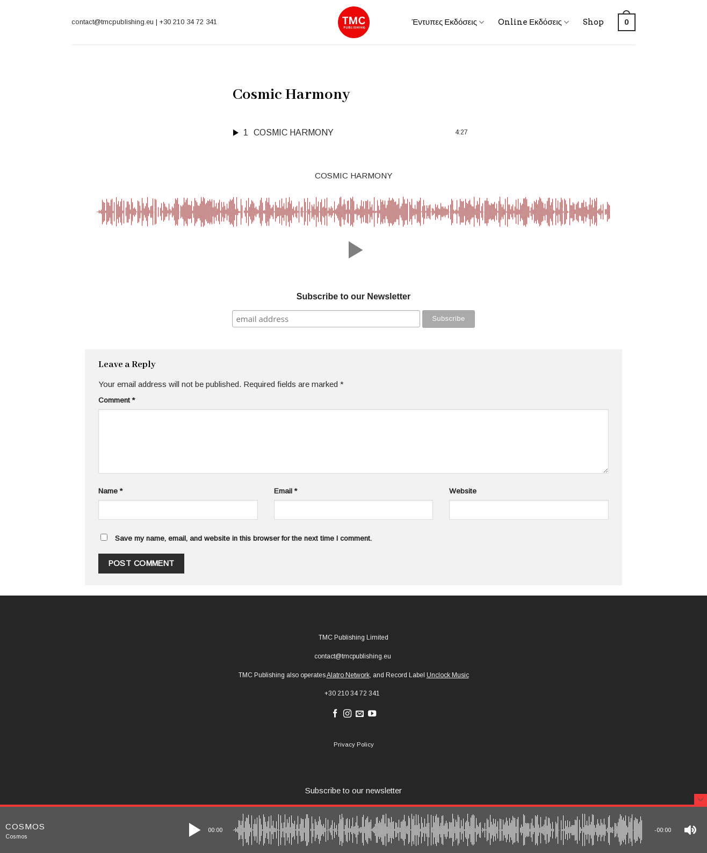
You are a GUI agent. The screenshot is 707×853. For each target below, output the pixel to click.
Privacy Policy (354, 744)
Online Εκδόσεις (533, 22)
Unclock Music (448, 675)
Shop (593, 22)
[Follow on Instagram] (347, 714)
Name (110, 491)
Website (463, 491)
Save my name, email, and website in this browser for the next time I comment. (243, 538)
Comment (116, 400)
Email (285, 491)
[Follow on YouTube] (372, 714)
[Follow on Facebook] (335, 714)
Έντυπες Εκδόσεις (448, 22)
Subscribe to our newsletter (353, 790)
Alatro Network (348, 675)
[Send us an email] (360, 714)
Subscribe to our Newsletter (354, 296)
